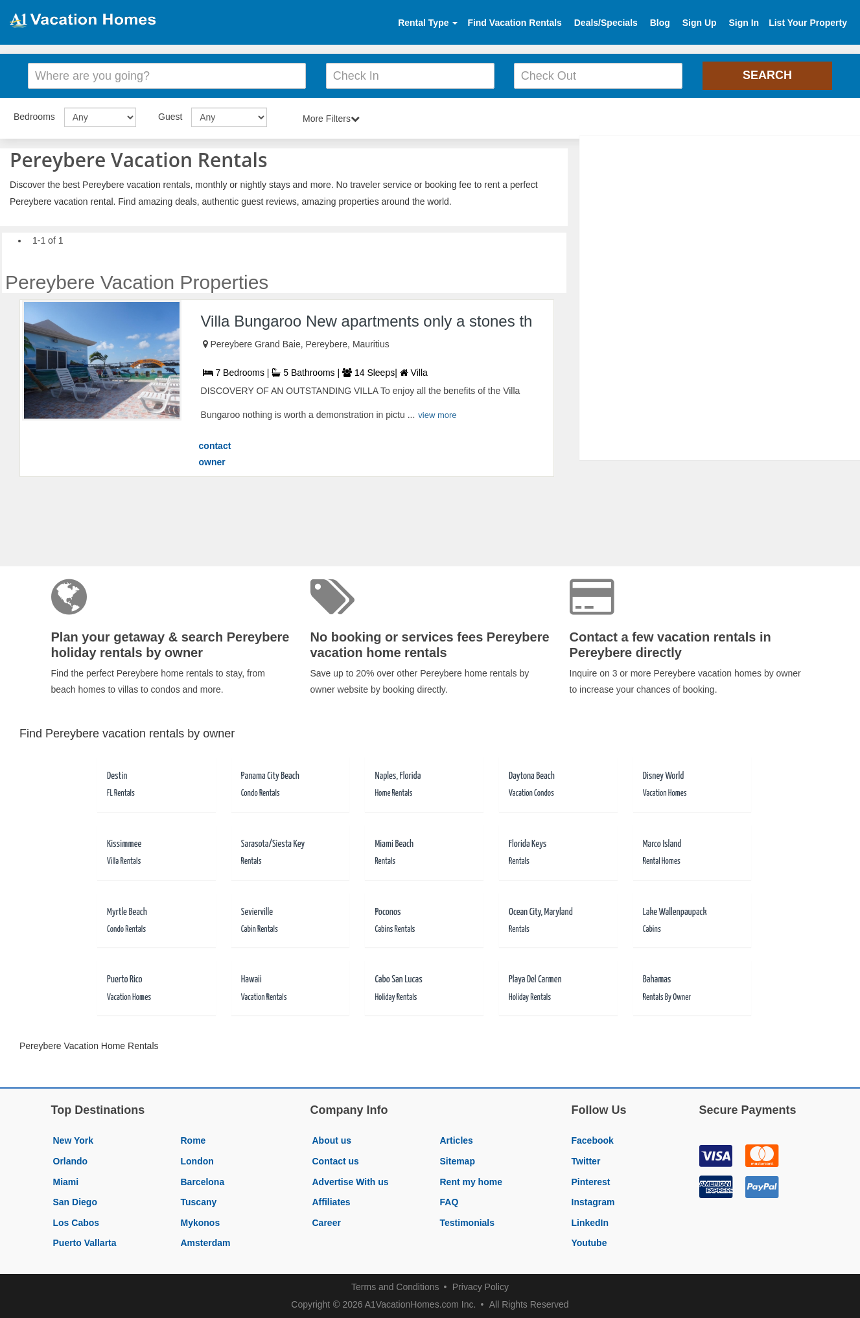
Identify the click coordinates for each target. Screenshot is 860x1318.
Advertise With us (350, 1182)
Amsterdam (206, 1243)
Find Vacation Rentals (514, 22)
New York (73, 1140)
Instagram (593, 1202)
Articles (456, 1140)
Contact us (335, 1161)
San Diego (75, 1202)
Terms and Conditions (395, 1287)
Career (326, 1223)
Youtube (589, 1243)
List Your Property (808, 22)
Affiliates (331, 1202)
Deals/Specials (606, 22)
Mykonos (200, 1223)
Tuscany (199, 1202)
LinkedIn (590, 1223)
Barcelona (203, 1182)
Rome (193, 1140)
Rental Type (428, 22)
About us (332, 1140)
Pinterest (591, 1182)
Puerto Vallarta (85, 1243)
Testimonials (467, 1223)
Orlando (70, 1161)
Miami (66, 1182)
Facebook (593, 1140)
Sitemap (457, 1161)
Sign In (743, 22)
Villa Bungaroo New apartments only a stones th (367, 321)
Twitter (586, 1161)
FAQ (449, 1202)
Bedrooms (34, 116)
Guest (170, 116)
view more (437, 415)
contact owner (215, 454)
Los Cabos (76, 1223)
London (197, 1161)
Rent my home (471, 1182)
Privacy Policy (480, 1287)
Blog (660, 22)
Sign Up (699, 22)
